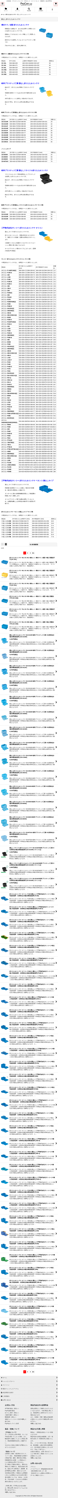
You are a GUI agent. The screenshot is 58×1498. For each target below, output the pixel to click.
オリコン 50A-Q (6, 377)
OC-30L (4, 63)
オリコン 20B (6, 290)
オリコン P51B (6, 404)
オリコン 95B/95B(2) (8, 453)
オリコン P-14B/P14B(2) (9, 270)
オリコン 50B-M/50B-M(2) (9, 393)
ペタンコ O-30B (6, 528)
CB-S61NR (5, 135)
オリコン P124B (6, 462)
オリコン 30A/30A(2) (8, 308)
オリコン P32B (6, 331)
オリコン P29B (6, 304)
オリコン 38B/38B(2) (8, 335)
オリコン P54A (6, 409)
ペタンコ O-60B (6, 534)
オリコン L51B (6, 402)
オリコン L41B (6, 357)
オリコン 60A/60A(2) (8, 418)
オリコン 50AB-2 (7, 384)
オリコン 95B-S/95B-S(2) (9, 456)
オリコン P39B (6, 344)
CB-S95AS (5, 142)
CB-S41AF (5, 126)
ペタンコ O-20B (6, 521)
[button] (2, 4)
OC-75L (4, 72)
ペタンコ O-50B (6, 532)
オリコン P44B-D (7, 366)
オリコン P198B (6, 469)
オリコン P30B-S (7, 319)
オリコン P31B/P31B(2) (9, 322)
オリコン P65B (6, 435)
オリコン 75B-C (6, 444)
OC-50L (4, 67)
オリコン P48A (6, 371)
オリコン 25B (6, 295)
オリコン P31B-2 (7, 324)
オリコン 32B (6, 326)
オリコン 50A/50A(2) (8, 373)
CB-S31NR (5, 121)
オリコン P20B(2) (7, 293)
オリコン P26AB (6, 297)
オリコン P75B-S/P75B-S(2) (10, 449)
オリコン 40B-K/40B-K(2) (9, 353)
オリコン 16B (6, 275)
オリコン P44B (6, 364)
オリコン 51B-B (6, 400)
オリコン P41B (6, 362)
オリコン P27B (6, 299)
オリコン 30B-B (6, 313)
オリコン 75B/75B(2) (8, 442)
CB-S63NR (5, 137)
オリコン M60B (6, 424)
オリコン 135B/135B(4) (9, 465)
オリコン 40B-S (6, 355)
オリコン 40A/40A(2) (8, 346)
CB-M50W (5, 157)
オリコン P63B (6, 427)
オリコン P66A (6, 438)
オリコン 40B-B (6, 351)
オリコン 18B (6, 286)
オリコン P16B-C (7, 284)
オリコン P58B (6, 415)
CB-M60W (5, 159)
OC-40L (4, 65)
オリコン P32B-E (7, 333)
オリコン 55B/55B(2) (8, 411)
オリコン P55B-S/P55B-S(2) (10, 413)
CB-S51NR (5, 128)
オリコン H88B (6, 451)
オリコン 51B (6, 398)
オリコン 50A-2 (6, 382)
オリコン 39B (6, 339)
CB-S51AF (5, 130)
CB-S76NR (5, 139)
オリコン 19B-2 (6, 288)
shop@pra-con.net (47, 1469)
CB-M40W (5, 154)
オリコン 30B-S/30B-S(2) (9, 315)
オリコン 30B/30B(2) (8, 310)
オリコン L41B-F (7, 360)
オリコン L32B (6, 328)
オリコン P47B (6, 369)
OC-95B (4, 74)
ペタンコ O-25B (6, 523)
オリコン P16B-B (7, 281)
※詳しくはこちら (10, 1492)
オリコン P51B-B (7, 407)
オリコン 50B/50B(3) (8, 386)
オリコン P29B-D (7, 306)
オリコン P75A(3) (7, 440)
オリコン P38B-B (7, 337)
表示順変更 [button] (34, 544)
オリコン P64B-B (7, 433)
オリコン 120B (6, 460)
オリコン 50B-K (6, 391)
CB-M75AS (5, 161)
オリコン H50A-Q (7, 380)
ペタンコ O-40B (6, 530)
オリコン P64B (6, 431)
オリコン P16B (6, 279)
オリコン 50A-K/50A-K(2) (9, 375)
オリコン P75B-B (7, 447)
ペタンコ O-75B (6, 536)
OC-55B (4, 70)
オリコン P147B (6, 467)
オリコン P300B (6, 471)
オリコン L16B (6, 277)
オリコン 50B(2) (6, 389)
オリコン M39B (6, 342)
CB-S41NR (5, 124)
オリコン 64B (6, 429)
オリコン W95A (6, 458)
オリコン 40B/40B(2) (8, 348)
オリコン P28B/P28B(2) (9, 301)
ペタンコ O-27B (6, 525)
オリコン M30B (6, 317)
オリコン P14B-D (7, 272)
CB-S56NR (5, 133)
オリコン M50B (6, 395)
